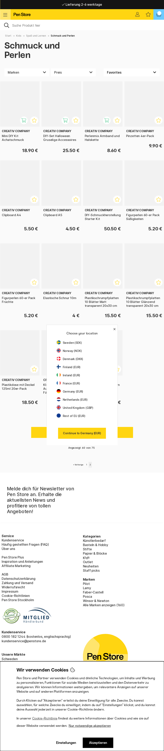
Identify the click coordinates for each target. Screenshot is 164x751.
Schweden (10, 659)
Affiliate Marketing (16, 566)
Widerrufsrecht (13, 587)
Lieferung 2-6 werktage (82, 4)
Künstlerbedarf (94, 541)
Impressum (10, 591)
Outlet (88, 562)
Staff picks (91, 570)
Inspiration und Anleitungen (22, 561)
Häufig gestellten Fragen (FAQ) (25, 544)
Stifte (87, 549)
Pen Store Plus (13, 557)
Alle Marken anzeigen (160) (103, 605)
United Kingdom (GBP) (75, 407)
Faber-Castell (93, 592)
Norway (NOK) (69, 351)
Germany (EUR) (70, 391)
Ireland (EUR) (68, 375)
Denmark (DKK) (70, 359)
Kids (18, 35)
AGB (5, 574)
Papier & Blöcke (95, 553)
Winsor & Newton (96, 601)
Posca (87, 596)
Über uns (8, 549)
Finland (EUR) (69, 367)
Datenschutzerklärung (18, 579)
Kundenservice (13, 540)
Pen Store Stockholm (18, 600)
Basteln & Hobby (95, 545)
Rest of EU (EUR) (71, 416)
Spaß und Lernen (36, 35)
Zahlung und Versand (17, 583)
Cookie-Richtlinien (16, 596)
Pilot (86, 584)
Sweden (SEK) (69, 342)
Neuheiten (91, 566)
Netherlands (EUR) (72, 399)
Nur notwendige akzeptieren (90, 726)
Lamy (87, 588)
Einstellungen (66, 743)
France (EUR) (68, 383)
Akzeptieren (98, 743)
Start (8, 35)
